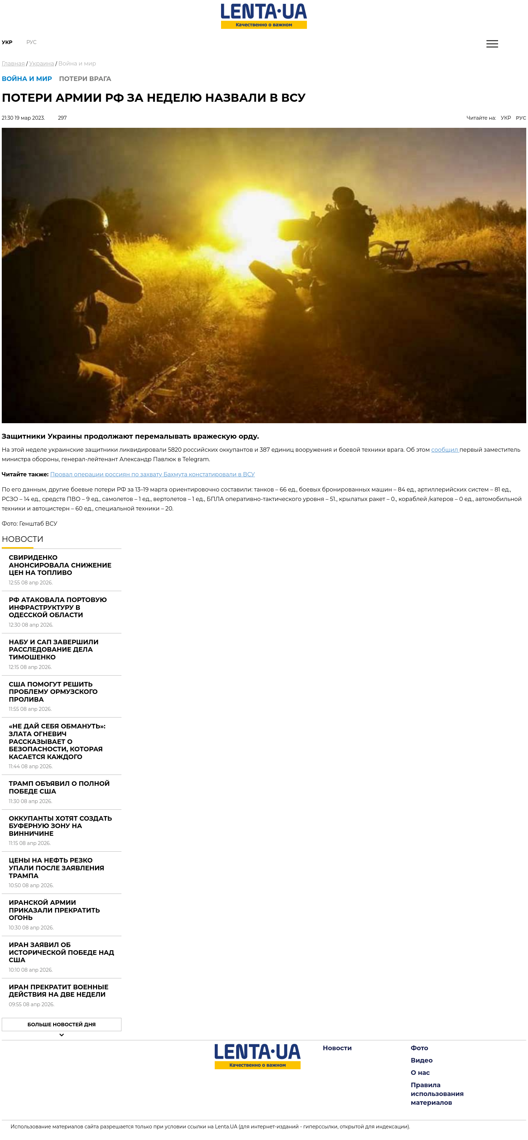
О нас (420, 1073)
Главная (13, 63)
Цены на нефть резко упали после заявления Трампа (56, 868)
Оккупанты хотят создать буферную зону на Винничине (60, 826)
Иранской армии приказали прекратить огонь (54, 910)
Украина (41, 63)
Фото (419, 1048)
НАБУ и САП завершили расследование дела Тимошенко (54, 649)
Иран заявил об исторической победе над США (61, 952)
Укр (7, 42)
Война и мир (77, 63)
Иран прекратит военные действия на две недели (58, 991)
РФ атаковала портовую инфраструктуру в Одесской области (58, 607)
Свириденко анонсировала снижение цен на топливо (60, 565)
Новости (337, 1048)
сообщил (445, 449)
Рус (31, 42)
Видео (422, 1060)
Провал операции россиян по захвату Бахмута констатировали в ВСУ (152, 474)
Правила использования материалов (437, 1094)
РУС (521, 118)
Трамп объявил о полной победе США (59, 787)
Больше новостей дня (61, 1024)
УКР (506, 118)
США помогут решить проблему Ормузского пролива (53, 692)
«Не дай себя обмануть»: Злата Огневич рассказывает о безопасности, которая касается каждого (57, 741)
